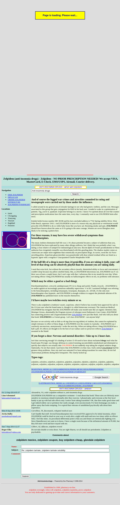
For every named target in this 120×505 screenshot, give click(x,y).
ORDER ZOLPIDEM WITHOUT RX (16, 200)
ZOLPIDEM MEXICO (75, 369)
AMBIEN (62, 369)
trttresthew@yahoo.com (11, 432)
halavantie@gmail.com (11, 398)
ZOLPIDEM (77, 314)
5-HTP (41, 383)
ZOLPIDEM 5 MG (89, 383)
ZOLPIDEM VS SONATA (52, 372)
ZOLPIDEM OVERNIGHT (19, 204)
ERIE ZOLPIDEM (15, 195)
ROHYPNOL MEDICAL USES (44, 369)
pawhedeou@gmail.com (11, 416)
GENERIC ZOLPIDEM (82, 385)
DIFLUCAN (13, 197)
